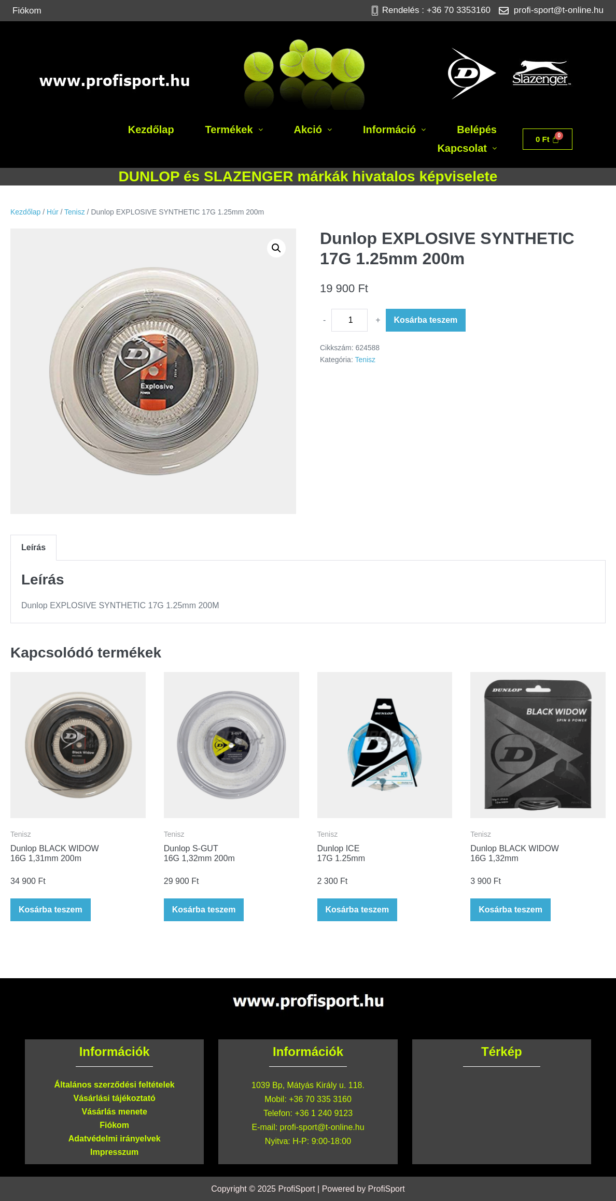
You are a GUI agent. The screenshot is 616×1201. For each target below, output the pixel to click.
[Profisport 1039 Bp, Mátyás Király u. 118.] (501, 1117)
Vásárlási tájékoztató (115, 1098)
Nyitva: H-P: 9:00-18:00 (308, 1141)
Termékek (234, 129)
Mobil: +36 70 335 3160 (308, 1099)
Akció (313, 129)
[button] (234, 129)
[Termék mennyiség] (349, 320)
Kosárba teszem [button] (50, 909)
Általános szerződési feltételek (114, 1084)
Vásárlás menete (114, 1111)
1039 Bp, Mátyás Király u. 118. (308, 1085)
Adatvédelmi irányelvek (114, 1138)
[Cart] (547, 139)
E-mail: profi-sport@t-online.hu (307, 1127)
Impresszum (114, 1152)
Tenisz (74, 212)
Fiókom (26, 11)
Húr (53, 212)
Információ (394, 129)
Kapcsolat (467, 148)
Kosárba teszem (426, 320)
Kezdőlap (151, 129)
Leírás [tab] (33, 547)
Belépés (477, 129)
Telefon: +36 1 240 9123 (308, 1113)
